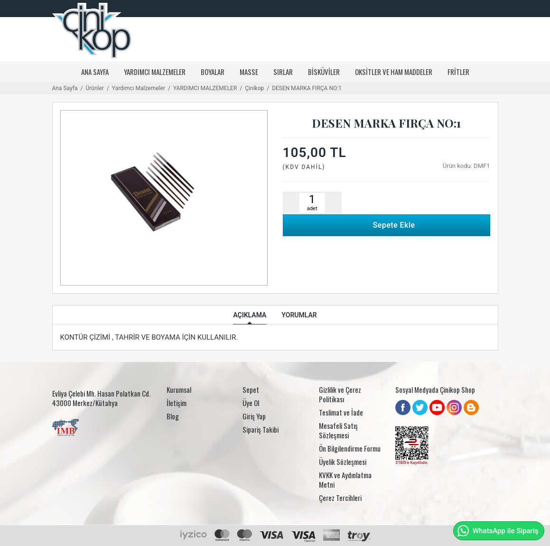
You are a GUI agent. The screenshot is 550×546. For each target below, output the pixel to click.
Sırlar (283, 71)
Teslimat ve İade (341, 412)
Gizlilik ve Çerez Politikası (340, 394)
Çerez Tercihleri (340, 497)
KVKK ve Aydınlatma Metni (345, 480)
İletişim (176, 403)
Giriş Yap (254, 416)
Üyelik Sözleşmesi (342, 461)
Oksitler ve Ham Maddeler (393, 71)
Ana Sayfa (95, 71)
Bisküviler (324, 71)
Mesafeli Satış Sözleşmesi (338, 430)
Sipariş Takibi (260, 429)
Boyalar (212, 71)
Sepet (250, 389)
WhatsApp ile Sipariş (497, 531)
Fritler (458, 71)
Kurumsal (179, 389)
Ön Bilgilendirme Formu (350, 448)
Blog (173, 416)
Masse (249, 71)
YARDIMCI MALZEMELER (155, 71)
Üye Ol (250, 403)
